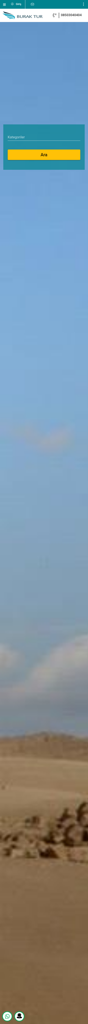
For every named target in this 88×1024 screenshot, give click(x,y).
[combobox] (44, 137)
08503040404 (71, 15)
